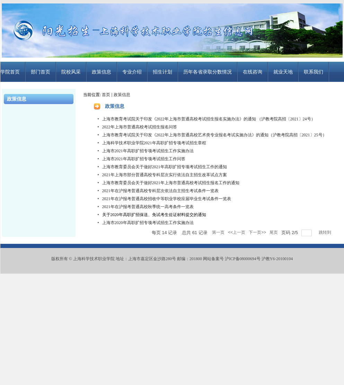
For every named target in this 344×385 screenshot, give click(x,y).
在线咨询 (252, 72)
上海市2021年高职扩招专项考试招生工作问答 (143, 158)
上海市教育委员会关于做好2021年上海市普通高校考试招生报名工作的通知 (170, 182)
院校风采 (71, 72)
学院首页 (10, 72)
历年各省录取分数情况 (207, 72)
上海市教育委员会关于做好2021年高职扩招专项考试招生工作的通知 (164, 166)
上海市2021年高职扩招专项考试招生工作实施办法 (148, 150)
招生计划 (162, 72)
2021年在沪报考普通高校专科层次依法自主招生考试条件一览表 (160, 190)
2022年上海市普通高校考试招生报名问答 (139, 127)
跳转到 (325, 232)
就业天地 (283, 72)
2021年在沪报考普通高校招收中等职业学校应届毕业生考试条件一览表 (166, 198)
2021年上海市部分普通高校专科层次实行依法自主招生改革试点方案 (164, 174)
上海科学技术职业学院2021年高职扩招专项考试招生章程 (154, 142)
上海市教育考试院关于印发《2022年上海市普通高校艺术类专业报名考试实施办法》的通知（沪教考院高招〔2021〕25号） (214, 134)
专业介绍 (132, 72)
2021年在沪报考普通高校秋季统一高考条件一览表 (148, 206)
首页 (106, 94)
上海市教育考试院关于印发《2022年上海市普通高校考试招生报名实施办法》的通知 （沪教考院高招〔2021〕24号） (208, 119)
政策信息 (101, 72)
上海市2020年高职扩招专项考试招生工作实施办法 (148, 222)
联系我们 (313, 72)
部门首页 (40, 72)
